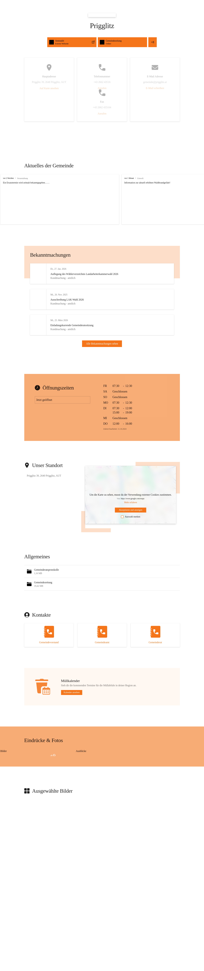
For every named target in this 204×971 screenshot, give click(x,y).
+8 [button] (152, 42)
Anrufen (102, 88)
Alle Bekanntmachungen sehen (102, 348)
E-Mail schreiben (155, 88)
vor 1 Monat (123, 178)
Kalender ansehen (72, 702)
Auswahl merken (130, 526)
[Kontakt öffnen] (49, 644)
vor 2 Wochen (8, 178)
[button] (102, 581)
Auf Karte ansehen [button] (49, 88)
